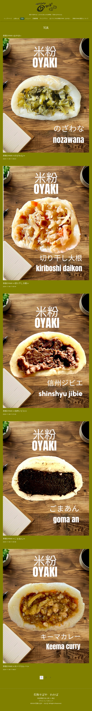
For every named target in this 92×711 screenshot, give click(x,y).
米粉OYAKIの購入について (80, 18)
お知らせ (16, 18)
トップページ (8, 18)
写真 (22, 18)
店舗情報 (35, 18)
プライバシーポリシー (46, 701)
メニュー (28, 18)
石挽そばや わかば (46, 694)
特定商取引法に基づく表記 (46, 698)
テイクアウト (44, 18)
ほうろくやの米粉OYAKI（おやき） (60, 18)
